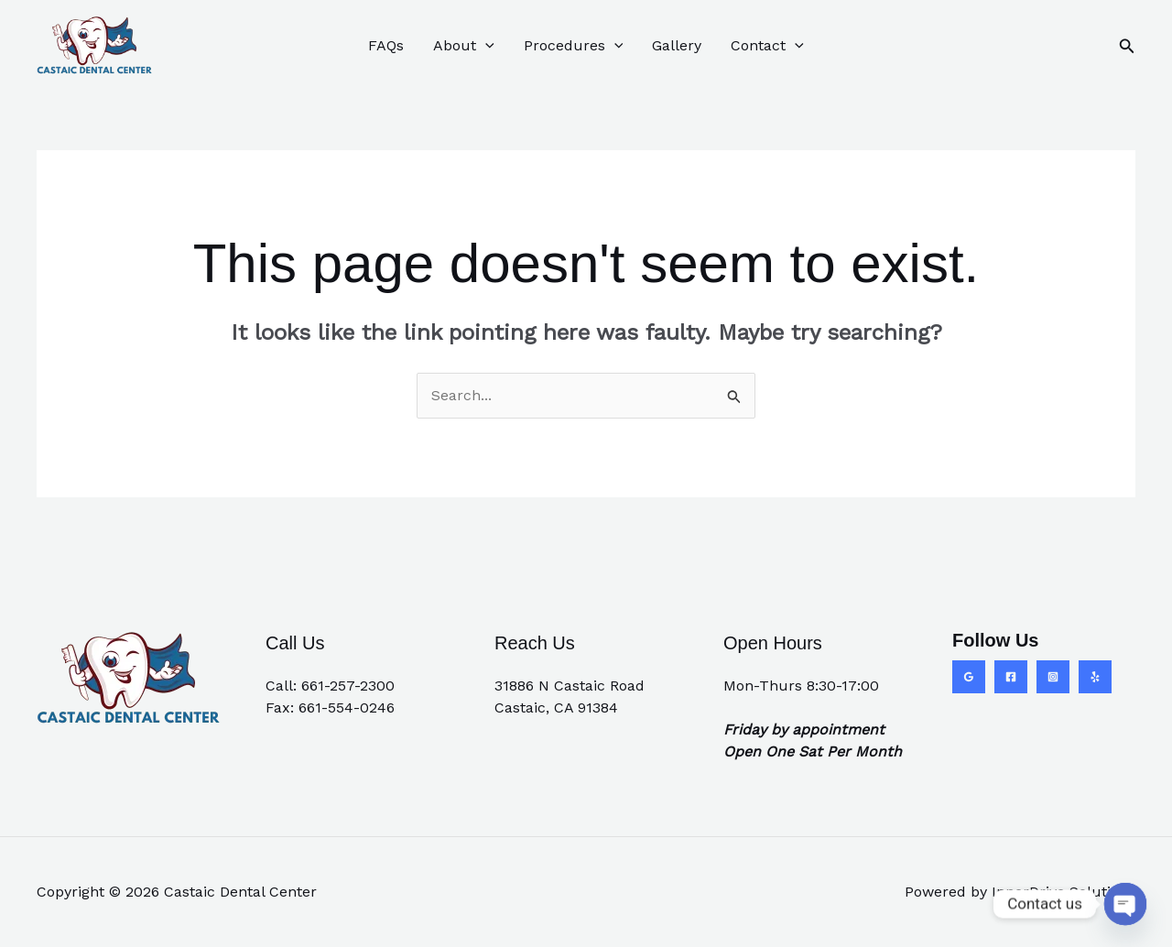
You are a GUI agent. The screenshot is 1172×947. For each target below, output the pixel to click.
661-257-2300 (348, 685)
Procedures (574, 46)
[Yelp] (1095, 676)
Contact (767, 46)
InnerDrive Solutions (1063, 891)
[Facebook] (1010, 676)
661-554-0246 (346, 707)
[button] (485, 46)
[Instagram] (1052, 676)
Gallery (676, 45)
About (463, 46)
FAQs (386, 45)
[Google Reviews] (968, 676)
